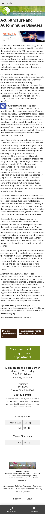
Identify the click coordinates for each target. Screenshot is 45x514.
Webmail (17, 498)
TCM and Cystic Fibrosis (9, 334)
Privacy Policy (24, 491)
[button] (3, 106)
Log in (29, 498)
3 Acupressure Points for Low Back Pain (30, 332)
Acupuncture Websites (13, 486)
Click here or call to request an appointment (22, 353)
